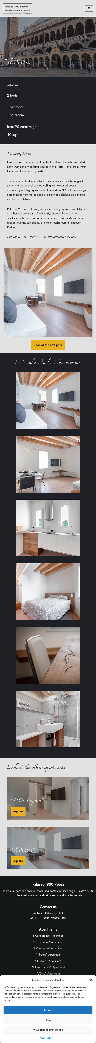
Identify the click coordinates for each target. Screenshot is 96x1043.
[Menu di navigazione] (89, 8)
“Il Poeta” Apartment (48, 955)
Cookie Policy (46, 1037)
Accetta (48, 1010)
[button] (90, 980)
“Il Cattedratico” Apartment (48, 936)
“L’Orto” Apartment (48, 974)
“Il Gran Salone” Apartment (48, 967)
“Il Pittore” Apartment (48, 961)
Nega (48, 1020)
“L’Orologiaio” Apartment (48, 948)
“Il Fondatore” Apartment (48, 942)
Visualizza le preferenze (48, 1030)
